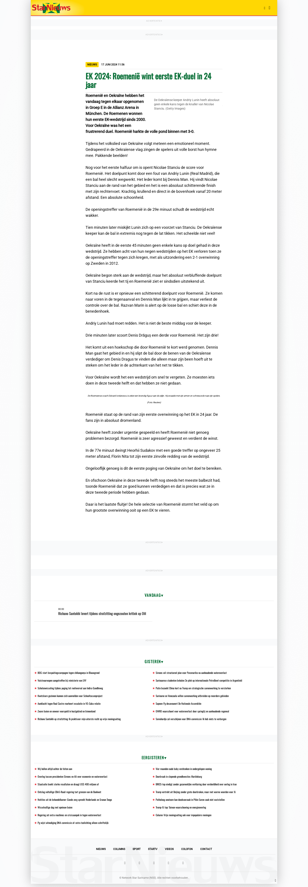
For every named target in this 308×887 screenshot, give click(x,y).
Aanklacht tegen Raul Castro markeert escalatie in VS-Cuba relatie (73, 704)
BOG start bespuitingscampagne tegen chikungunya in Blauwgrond (73, 672)
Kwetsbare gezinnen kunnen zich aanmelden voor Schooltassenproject (75, 696)
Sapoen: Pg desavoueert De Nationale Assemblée (182, 704)
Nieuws (101, 852)
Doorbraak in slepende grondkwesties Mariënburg (182, 778)
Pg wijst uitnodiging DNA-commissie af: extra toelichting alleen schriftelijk (77, 825)
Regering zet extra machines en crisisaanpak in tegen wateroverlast (74, 818)
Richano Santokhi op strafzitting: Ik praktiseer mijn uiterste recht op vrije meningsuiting (85, 720)
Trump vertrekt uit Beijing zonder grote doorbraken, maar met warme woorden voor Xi (202, 794)
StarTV (152, 852)
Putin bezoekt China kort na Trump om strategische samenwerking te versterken (199, 688)
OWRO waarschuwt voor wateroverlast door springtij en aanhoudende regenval (198, 712)
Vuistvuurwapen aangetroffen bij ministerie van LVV (65, 680)
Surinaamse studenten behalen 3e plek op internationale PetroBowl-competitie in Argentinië (205, 680)
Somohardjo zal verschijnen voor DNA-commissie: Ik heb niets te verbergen (196, 720)
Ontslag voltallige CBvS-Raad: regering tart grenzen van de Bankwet (74, 794)
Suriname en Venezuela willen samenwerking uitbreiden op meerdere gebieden (198, 696)
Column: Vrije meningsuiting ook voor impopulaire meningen (188, 818)
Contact (206, 852)
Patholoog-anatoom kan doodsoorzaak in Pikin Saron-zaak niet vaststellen (195, 802)
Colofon (187, 852)
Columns (119, 852)
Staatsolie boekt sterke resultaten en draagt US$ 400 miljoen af (72, 786)
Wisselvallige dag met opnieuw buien (57, 810)
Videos (169, 852)
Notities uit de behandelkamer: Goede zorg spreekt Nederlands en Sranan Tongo (80, 802)
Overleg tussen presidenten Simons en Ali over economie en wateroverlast (77, 778)
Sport (137, 852)
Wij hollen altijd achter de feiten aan (57, 770)
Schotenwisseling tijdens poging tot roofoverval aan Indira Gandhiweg (74, 688)
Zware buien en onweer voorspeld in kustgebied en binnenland (71, 712)
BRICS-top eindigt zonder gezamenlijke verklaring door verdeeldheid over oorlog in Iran (202, 786)
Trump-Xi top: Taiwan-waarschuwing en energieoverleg (185, 810)
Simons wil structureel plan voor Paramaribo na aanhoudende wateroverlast (196, 672)
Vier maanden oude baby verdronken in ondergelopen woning (188, 770)
